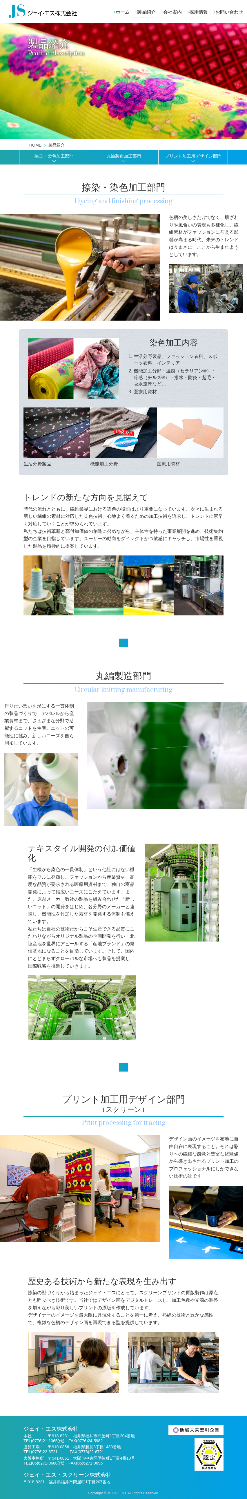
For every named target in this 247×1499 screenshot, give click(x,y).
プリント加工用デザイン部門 (193, 155)
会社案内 (172, 12)
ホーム (123, 12)
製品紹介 (146, 12)
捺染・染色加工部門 (54, 155)
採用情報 (198, 12)
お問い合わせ (229, 12)
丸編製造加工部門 (123, 155)
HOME (35, 145)
